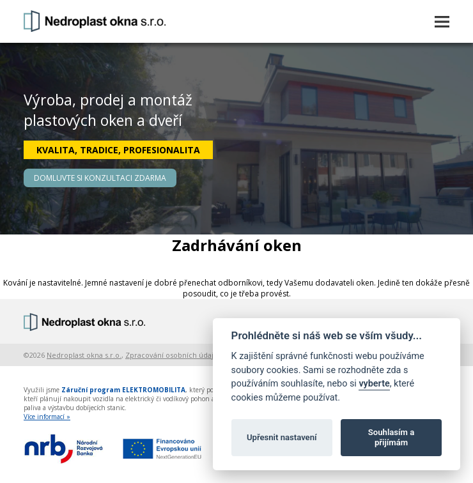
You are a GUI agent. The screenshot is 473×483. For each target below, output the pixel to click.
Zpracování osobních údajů (171, 355)
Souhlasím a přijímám (391, 437)
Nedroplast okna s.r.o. (84, 355)
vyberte (374, 383)
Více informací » (47, 416)
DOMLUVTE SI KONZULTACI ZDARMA (100, 177)
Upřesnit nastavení (282, 437)
